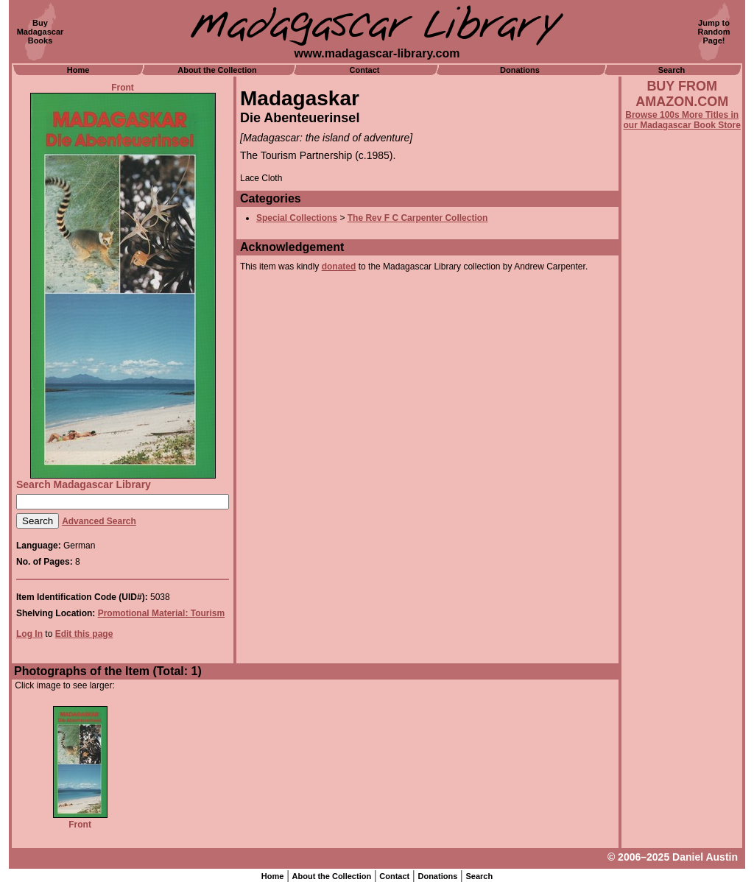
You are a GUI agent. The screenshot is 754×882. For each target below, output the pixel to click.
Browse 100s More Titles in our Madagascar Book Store (682, 120)
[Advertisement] (682, 528)
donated (339, 266)
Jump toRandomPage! (714, 31)
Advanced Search (99, 521)
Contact (365, 70)
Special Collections (296, 218)
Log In (29, 634)
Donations (520, 70)
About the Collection (217, 70)
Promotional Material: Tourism (161, 613)
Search (672, 70)
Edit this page (84, 634)
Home (78, 70)
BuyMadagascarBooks (40, 31)
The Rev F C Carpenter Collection (418, 218)
